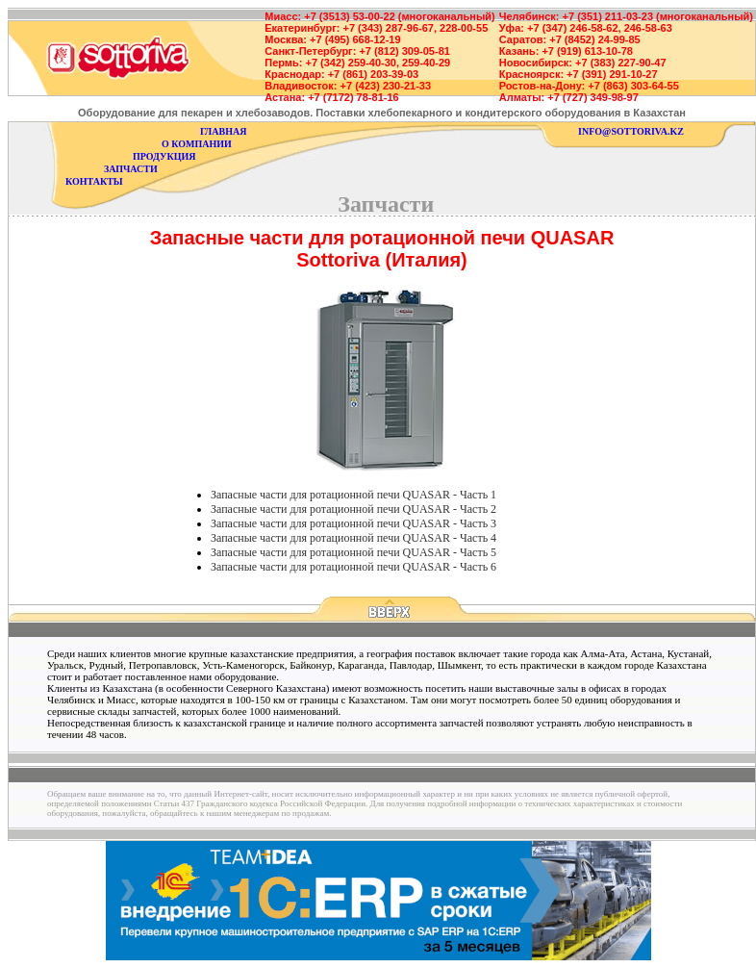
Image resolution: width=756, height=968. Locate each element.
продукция (164, 156)
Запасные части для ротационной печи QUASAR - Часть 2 (353, 509)
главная (223, 131)
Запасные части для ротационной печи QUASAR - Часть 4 (353, 538)
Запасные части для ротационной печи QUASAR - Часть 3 (353, 523)
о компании (197, 144)
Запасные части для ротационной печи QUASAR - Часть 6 (353, 566)
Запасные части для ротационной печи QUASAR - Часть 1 (353, 494)
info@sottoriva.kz (631, 131)
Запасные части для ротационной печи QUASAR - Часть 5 (353, 552)
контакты (94, 181)
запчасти (131, 169)
